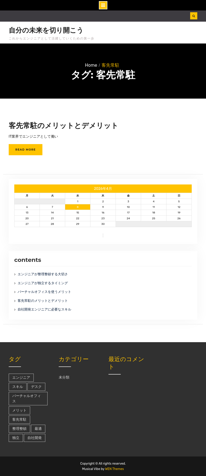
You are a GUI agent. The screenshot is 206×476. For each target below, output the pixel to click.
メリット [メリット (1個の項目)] (19, 410)
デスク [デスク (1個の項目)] (36, 387)
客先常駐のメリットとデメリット (63, 125)
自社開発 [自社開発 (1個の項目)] (34, 438)
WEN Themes (114, 469)
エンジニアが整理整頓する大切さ (43, 274)
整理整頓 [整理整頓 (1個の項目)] (19, 428)
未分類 (64, 377)
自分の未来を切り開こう (46, 30)
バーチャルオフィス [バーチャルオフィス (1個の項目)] (26, 398)
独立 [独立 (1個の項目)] (15, 438)
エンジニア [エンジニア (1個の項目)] (21, 377)
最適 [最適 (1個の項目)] (38, 428)
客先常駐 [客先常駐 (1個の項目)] (19, 419)
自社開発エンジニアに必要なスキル (44, 309)
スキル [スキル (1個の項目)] (17, 387)
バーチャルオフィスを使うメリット (44, 292)
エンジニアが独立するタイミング (43, 283)
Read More (25, 149)
